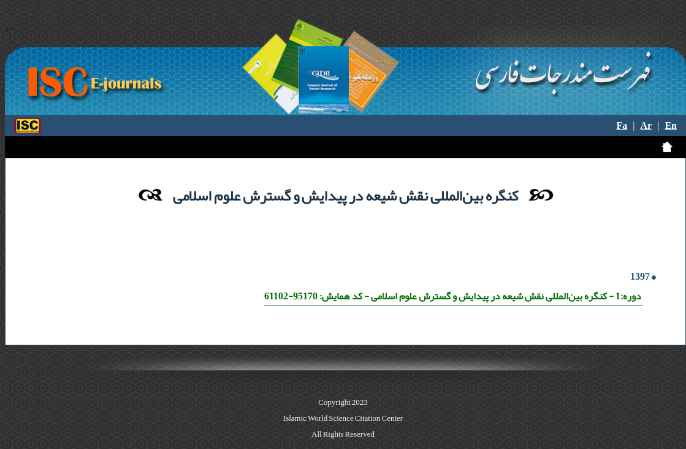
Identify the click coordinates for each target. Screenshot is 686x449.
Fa (622, 126)
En (671, 126)
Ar (646, 126)
